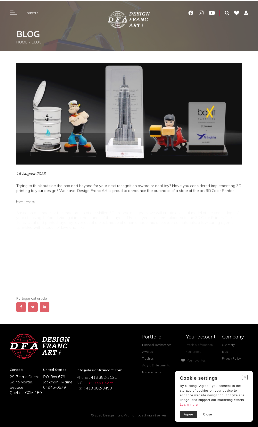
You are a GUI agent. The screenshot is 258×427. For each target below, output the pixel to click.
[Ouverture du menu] (13, 13)
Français (31, 13)
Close (207, 414)
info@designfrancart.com (99, 370)
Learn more (189, 404)
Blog (37, 43)
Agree (188, 414)
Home (22, 43)
